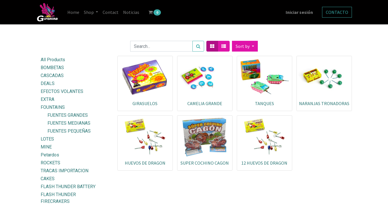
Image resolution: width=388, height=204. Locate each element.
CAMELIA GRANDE (204, 103)
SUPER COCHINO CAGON (204, 163)
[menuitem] (73, 12)
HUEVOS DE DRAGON (145, 163)
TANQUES (264, 103)
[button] (245, 46)
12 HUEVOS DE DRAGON (264, 163)
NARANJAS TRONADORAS (324, 103)
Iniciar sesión (299, 12)
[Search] (198, 46)
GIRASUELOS (144, 103)
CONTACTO (337, 12)
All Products (53, 59)
